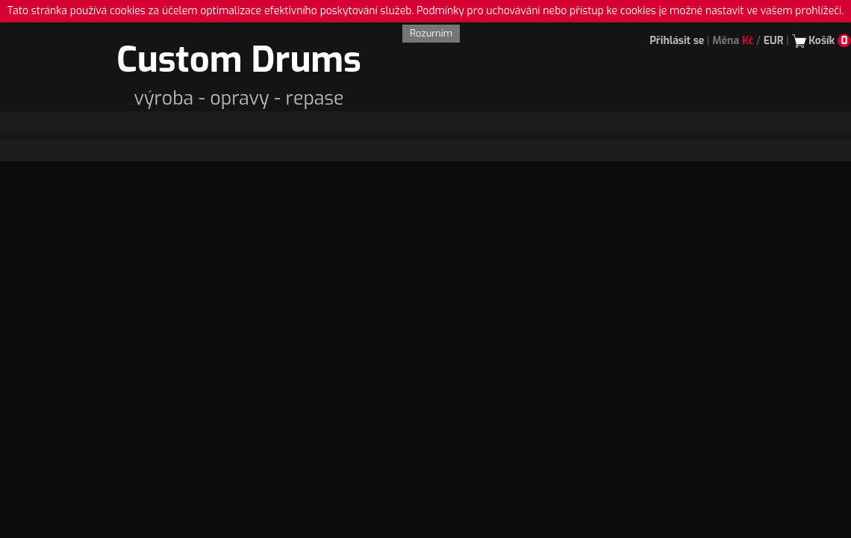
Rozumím (431, 33)
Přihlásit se (676, 41)
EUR (774, 41)
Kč (748, 41)
